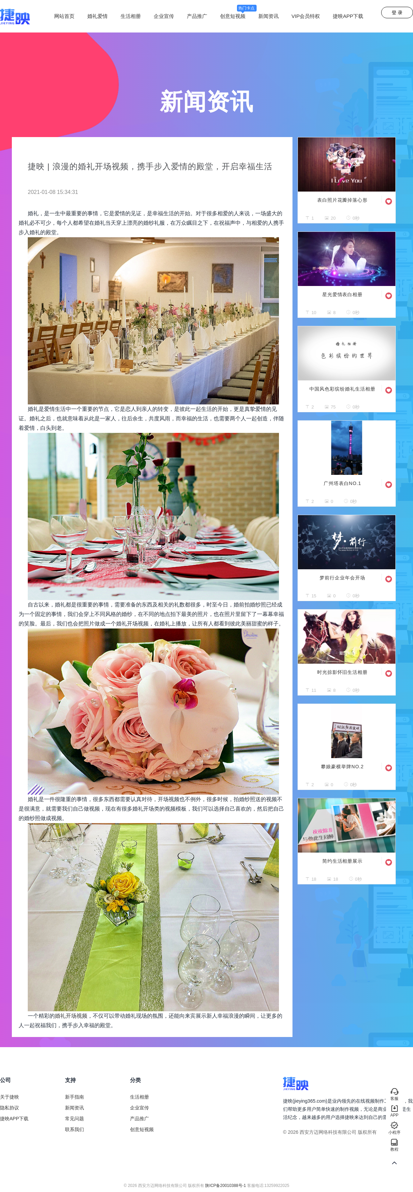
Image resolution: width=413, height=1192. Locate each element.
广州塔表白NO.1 (342, 483)
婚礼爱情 (97, 16)
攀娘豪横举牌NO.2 (342, 766)
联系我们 (74, 1129)
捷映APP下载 (348, 16)
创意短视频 (238, 16)
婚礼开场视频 (71, 1016)
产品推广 (197, 16)
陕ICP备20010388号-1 (225, 1185)
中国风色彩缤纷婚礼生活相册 (342, 389)
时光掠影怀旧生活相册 (342, 672)
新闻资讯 (268, 16)
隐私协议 (9, 1107)
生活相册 (131, 16)
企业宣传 (164, 16)
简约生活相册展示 (342, 861)
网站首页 (64, 16)
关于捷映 (9, 1097)
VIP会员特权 (305, 16)
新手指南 (74, 1097)
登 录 (397, 12)
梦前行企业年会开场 (342, 577)
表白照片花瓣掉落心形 (342, 200)
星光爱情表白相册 (342, 294)
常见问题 (74, 1118)
